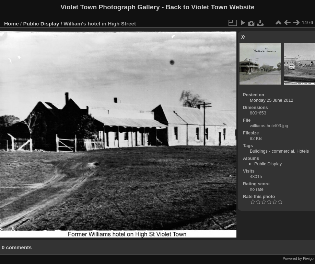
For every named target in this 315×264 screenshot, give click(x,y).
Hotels (302, 151)
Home (11, 23)
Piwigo (308, 258)
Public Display (41, 23)
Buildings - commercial (272, 151)
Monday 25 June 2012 (271, 100)
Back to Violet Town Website (210, 7)
